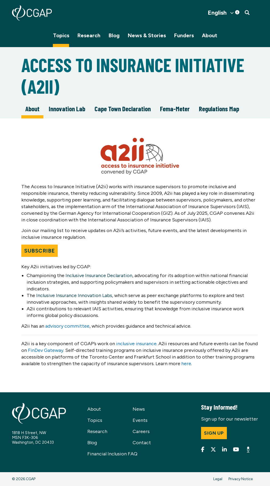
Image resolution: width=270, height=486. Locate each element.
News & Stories (147, 35)
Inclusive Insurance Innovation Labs (74, 295)
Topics (61, 35)
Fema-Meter (175, 109)
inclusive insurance (136, 344)
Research (88, 35)
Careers (141, 431)
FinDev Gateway (45, 350)
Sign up (214, 433)
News (139, 409)
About (209, 35)
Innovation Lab (67, 109)
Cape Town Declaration (123, 109)
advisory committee (67, 326)
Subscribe (39, 251)
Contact (142, 443)
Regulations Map (219, 109)
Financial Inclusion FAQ (112, 454)
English (217, 12)
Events (140, 420)
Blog (114, 35)
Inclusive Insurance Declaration (99, 275)
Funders (184, 35)
